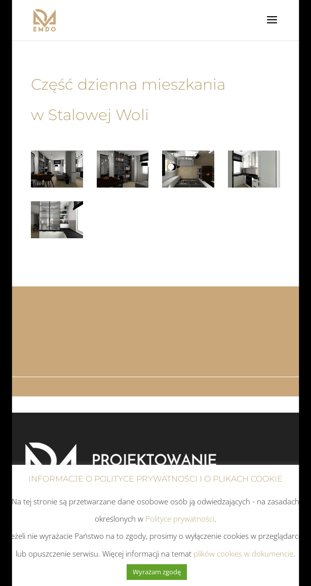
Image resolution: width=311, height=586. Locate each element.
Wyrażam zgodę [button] (157, 571)
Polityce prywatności (179, 519)
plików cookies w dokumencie (243, 553)
